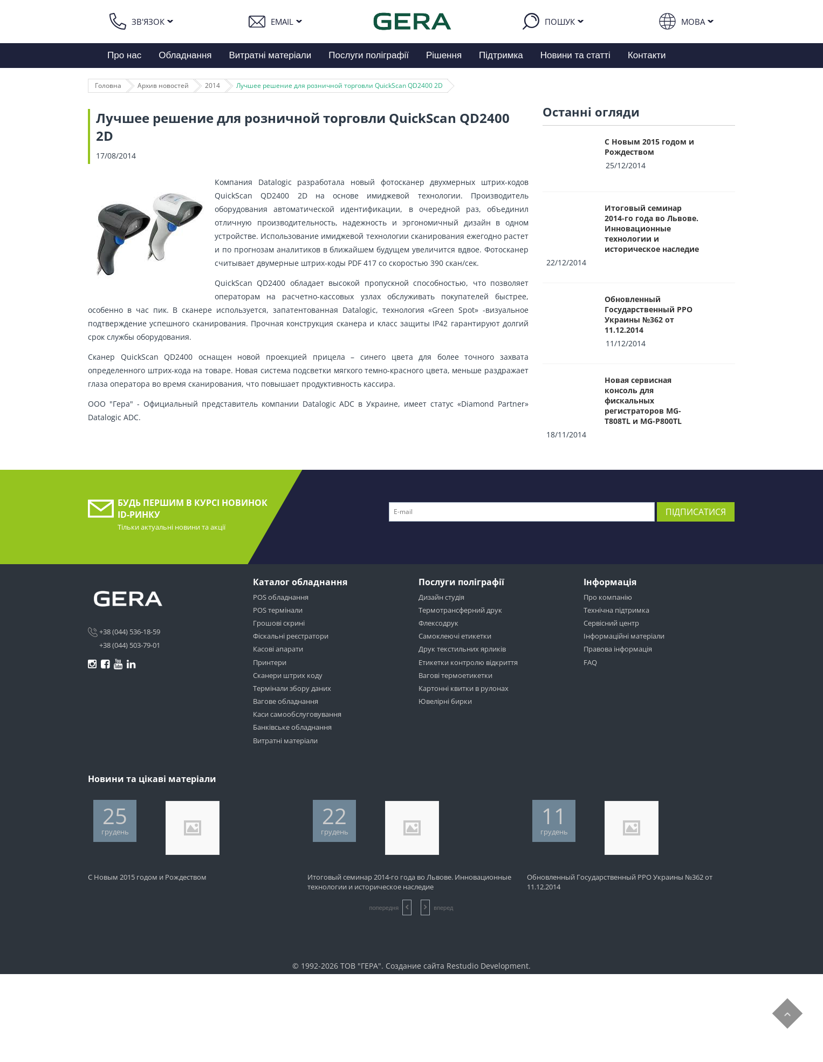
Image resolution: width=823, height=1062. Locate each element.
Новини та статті (575, 55)
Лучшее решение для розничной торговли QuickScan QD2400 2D (339, 85)
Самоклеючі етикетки (455, 636)
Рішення (444, 55)
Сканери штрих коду (288, 675)
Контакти (647, 55)
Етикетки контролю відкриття (468, 662)
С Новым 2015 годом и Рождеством (649, 146)
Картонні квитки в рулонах (464, 688)
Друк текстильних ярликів (462, 649)
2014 (212, 85)
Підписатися (696, 512)
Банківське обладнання (292, 727)
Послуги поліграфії (368, 55)
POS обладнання (280, 597)
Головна (108, 85)
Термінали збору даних (292, 688)
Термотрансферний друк (460, 610)
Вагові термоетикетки (455, 675)
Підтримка (501, 55)
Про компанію (608, 597)
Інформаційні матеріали (624, 636)
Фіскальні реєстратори (290, 636)
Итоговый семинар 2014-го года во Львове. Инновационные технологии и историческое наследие (652, 228)
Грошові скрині (279, 623)
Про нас (124, 55)
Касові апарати (278, 649)
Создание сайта (415, 966)
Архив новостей (163, 85)
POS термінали (278, 610)
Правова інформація (618, 649)
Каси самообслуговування (297, 714)
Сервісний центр (611, 623)
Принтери (269, 662)
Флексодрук (438, 623)
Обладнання (185, 55)
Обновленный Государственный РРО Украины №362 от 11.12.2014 (648, 314)
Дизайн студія (441, 597)
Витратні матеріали (270, 55)
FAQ (590, 662)
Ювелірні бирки (445, 701)
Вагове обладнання (285, 701)
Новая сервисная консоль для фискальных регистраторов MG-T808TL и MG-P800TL (643, 400)
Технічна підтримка (616, 610)
